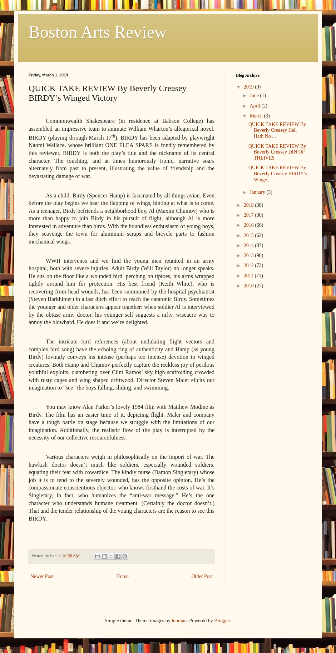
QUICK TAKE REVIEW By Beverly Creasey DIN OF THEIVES (277, 152)
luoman (179, 620)
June (254, 95)
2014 (249, 245)
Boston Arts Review (98, 31)
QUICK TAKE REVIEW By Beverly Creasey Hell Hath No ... (277, 130)
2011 (249, 275)
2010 (249, 285)
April (255, 106)
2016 (249, 225)
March (256, 116)
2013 (249, 255)
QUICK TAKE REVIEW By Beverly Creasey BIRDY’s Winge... (277, 173)
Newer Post (42, 576)
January (257, 192)
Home (123, 576)
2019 (249, 87)
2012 (249, 265)
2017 (249, 215)
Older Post (202, 576)
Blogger (222, 620)
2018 (249, 205)
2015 (249, 235)
